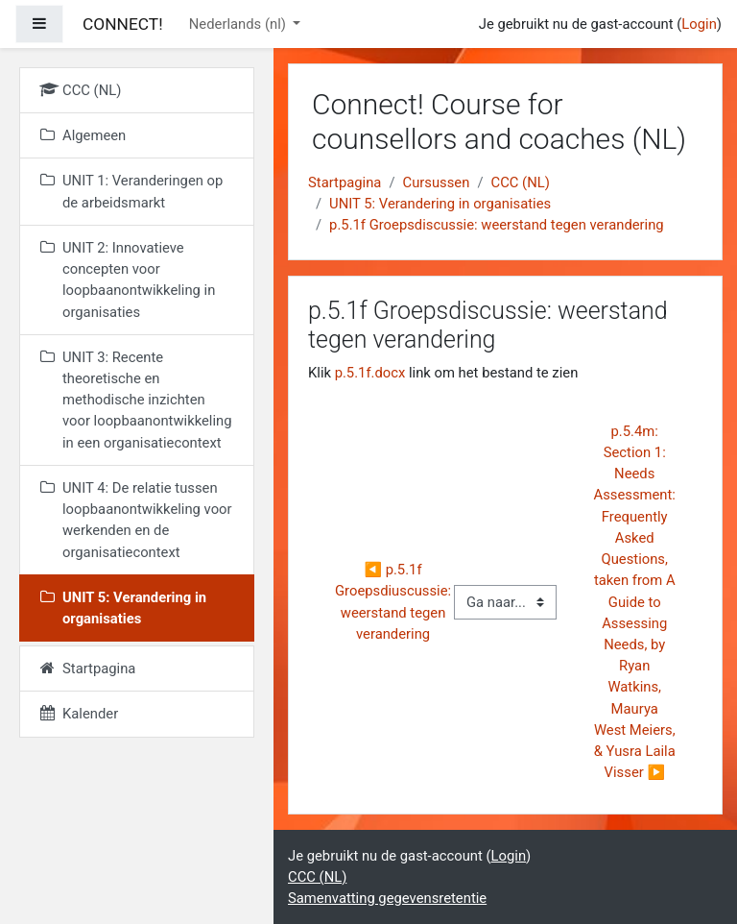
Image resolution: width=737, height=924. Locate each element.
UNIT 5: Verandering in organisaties (440, 203)
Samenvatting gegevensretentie (387, 898)
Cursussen (436, 182)
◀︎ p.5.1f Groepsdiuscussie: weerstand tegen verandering (395, 602)
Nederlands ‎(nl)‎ (239, 24)
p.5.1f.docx (370, 372)
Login (699, 24)
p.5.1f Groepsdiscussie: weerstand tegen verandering (496, 224)
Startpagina (344, 182)
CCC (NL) (520, 182)
